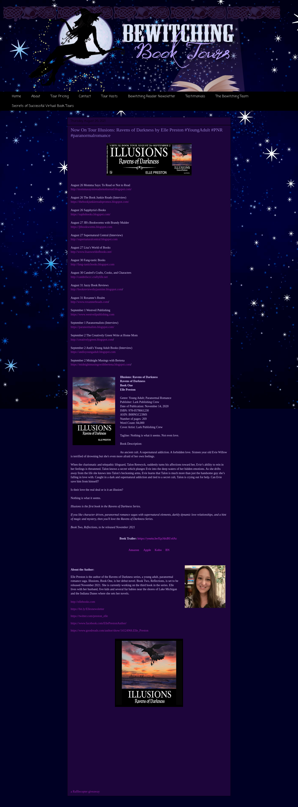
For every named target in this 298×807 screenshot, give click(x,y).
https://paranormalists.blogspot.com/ (92, 327)
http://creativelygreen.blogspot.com (92, 339)
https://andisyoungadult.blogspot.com (93, 352)
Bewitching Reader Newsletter (151, 96)
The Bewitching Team (232, 96)
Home (16, 96)
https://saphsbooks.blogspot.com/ (90, 214)
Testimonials (195, 96)
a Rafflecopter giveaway (85, 791)
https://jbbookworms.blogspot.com (91, 227)
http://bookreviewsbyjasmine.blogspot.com (96, 289)
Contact (85, 96)
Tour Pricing (60, 96)
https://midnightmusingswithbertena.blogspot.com (101, 364)
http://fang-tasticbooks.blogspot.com (92, 264)
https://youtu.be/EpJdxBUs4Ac (157, 538)
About (35, 96)
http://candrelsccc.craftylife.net (89, 277)
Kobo (158, 550)
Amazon (134, 550)
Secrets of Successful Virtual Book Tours (43, 106)
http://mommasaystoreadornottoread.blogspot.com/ (101, 189)
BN (167, 550)
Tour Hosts (109, 96)
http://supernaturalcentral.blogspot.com (94, 239)
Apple (147, 550)
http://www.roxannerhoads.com (89, 302)
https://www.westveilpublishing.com (92, 314)
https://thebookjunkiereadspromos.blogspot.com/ (100, 201)
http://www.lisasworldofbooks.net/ (91, 251)
